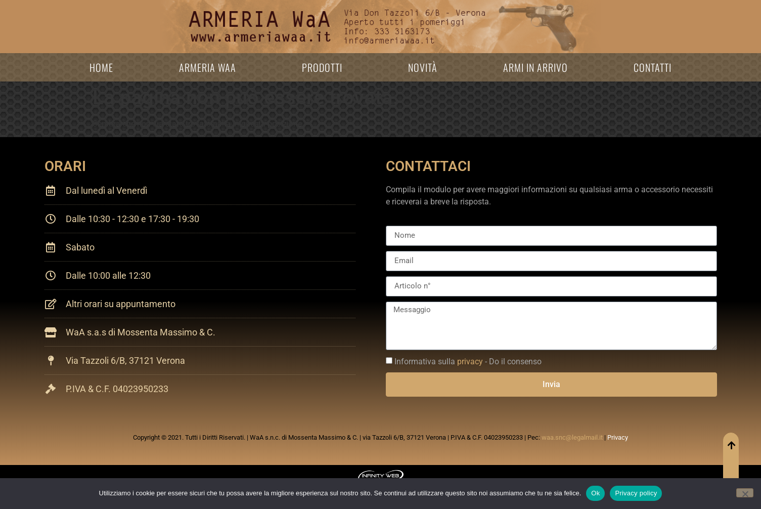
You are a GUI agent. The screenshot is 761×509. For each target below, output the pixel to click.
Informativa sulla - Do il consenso (468, 361)
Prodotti (322, 67)
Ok (595, 493)
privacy (470, 361)
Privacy (617, 437)
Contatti (653, 67)
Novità (422, 67)
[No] (744, 492)
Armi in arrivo (535, 67)
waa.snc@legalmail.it (572, 437)
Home (101, 67)
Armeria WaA (207, 67)
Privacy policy (636, 493)
